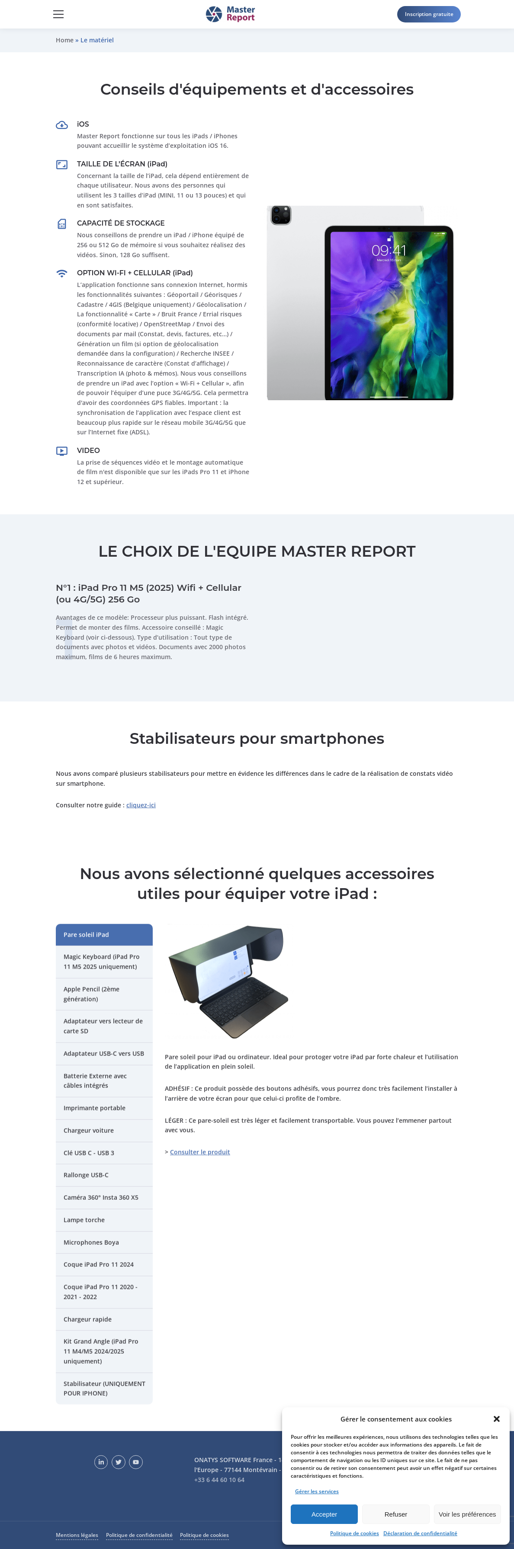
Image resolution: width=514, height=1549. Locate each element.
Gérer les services (317, 1491)
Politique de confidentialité (139, 1535)
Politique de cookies (354, 1533)
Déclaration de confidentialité (420, 1533)
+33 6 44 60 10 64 (219, 1480)
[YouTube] (136, 1462)
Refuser (396, 1514)
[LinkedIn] (101, 1462)
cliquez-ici (141, 810)
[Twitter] (118, 1462)
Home (65, 40)
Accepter (324, 1514)
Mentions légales (77, 1535)
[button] (496, 1419)
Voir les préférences (467, 1514)
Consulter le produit (200, 1158)
